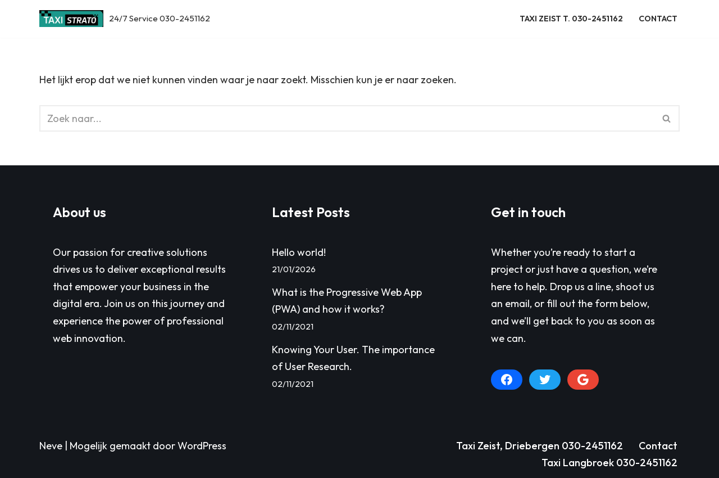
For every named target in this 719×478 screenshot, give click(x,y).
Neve (50, 445)
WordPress (202, 445)
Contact (658, 18)
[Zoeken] (346, 118)
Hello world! (299, 252)
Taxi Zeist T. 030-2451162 (571, 18)
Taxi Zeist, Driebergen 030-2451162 (539, 445)
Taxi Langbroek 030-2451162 (609, 462)
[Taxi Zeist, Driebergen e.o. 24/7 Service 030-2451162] (124, 19)
